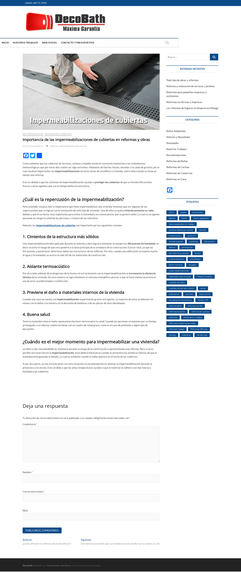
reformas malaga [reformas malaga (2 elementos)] (176, 329)
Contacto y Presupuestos (100, 42)
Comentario (30, 424)
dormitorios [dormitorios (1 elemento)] (187, 247)
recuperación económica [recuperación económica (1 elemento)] (180, 300)
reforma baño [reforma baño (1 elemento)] (175, 305)
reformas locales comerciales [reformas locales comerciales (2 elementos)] (182, 323)
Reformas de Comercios (58, 134)
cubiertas (54, 146)
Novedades (172, 143)
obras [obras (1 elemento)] (203, 288)
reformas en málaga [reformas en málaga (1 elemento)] (193, 317)
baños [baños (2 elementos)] (184, 218)
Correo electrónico (34, 491)
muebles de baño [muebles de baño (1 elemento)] (177, 282)
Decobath (28, 565)
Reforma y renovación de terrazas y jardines (190, 86)
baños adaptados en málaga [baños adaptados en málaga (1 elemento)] (181, 224)
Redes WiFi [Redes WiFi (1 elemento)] (203, 300)
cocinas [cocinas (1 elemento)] (202, 229)
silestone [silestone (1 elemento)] (186, 334)
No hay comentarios (33, 146)
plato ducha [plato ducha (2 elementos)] (204, 294)
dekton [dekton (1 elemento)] (172, 247)
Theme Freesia (53, 566)
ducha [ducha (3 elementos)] (197, 253)
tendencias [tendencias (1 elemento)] (202, 334)
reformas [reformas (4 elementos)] (173, 317)
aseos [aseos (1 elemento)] (183, 212)
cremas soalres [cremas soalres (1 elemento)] (176, 241)
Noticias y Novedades (178, 136)
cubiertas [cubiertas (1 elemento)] (193, 241)
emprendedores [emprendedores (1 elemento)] (176, 259)
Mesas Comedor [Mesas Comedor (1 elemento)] (204, 276)
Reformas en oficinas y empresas (184, 102)
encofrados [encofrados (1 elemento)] (195, 259)
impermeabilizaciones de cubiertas (55, 225)
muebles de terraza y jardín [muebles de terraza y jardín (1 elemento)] (181, 288)
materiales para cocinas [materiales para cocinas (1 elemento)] (179, 276)
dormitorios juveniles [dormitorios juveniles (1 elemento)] (178, 253)
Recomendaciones (33, 134)
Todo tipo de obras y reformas (182, 80)
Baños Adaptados (176, 130)
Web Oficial (72, 42)
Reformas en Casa (176, 179)
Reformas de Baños (177, 161)
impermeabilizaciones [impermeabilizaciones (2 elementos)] (179, 270)
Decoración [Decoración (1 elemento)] (209, 241)
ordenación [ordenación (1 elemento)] (174, 294)
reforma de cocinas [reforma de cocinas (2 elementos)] (200, 311)
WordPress (66, 566)
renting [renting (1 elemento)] (172, 334)
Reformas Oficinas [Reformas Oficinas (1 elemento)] (198, 329)
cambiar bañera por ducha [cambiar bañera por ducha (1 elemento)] (181, 229)
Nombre (28, 472)
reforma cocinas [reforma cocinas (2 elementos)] (195, 305)
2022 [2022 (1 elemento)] (171, 212)
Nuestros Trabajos (48, 42)
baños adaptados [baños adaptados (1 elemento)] (201, 218)
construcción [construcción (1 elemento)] (175, 235)
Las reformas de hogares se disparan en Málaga (192, 108)
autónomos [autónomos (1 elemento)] (197, 212)
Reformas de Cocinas (177, 167)
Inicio (28, 42)
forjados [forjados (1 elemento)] (192, 264)
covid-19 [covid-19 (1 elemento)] (191, 235)
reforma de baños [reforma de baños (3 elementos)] (177, 311)
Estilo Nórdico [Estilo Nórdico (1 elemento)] (175, 264)
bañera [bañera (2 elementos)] (172, 218)
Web (25, 510)
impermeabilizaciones (69, 146)
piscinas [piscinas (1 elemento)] (189, 294)
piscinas (83, 146)
